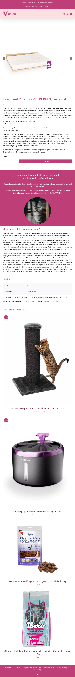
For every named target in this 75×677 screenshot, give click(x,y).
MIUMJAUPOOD (55, 193)
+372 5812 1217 (27, 301)
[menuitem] (27, 6)
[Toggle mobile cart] (64, 14)
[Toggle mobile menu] (71, 14)
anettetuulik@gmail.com (45, 2)
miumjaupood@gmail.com (51, 301)
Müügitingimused (60, 668)
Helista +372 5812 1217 (29, 2)
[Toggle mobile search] (68, 14)
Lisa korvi (45, 161)
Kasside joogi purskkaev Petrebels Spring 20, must (37, 511)
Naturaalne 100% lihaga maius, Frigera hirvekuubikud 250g (37, 581)
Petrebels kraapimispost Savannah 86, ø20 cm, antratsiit (37, 408)
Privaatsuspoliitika (48, 668)
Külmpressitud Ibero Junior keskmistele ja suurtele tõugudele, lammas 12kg (37, 652)
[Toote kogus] (10, 161)
